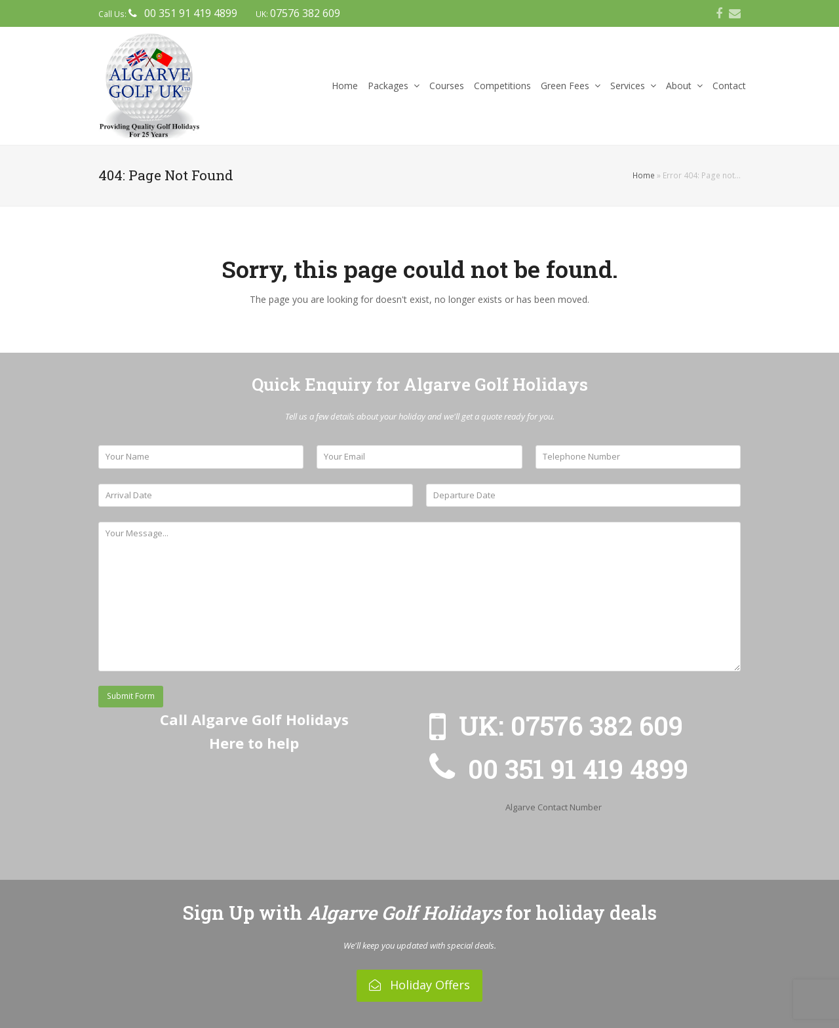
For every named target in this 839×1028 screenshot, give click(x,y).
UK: (298, 14)
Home (644, 175)
